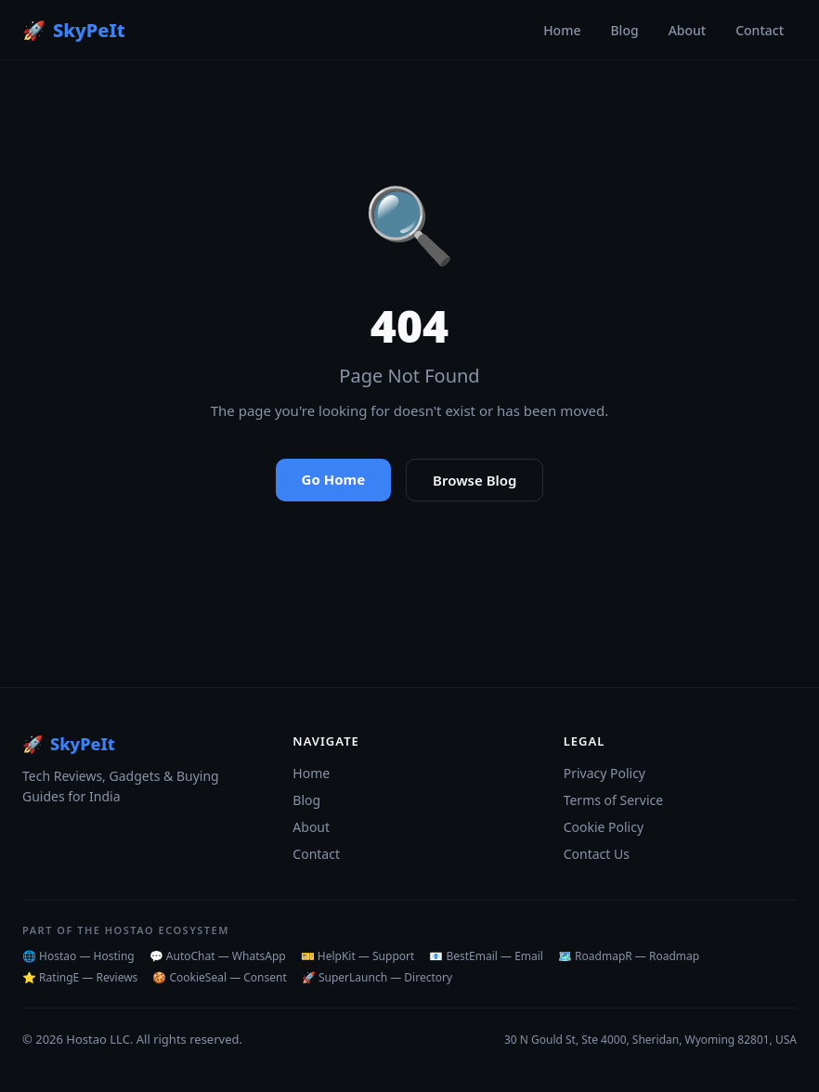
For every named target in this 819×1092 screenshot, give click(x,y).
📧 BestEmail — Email (486, 956)
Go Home (334, 479)
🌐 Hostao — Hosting (78, 956)
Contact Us (597, 854)
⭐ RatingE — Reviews (79, 977)
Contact (759, 30)
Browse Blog (474, 480)
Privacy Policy (604, 773)
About (688, 30)
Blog (624, 30)
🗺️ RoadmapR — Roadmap (628, 956)
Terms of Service (614, 800)
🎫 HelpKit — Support (358, 956)
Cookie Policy (604, 827)
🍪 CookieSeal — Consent (219, 977)
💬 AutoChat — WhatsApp (218, 956)
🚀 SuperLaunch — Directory (377, 977)
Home (561, 30)
